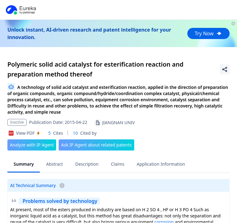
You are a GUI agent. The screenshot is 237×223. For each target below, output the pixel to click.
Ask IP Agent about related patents (96, 145)
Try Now (208, 33)
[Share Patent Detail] (225, 69)
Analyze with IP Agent (32, 145)
